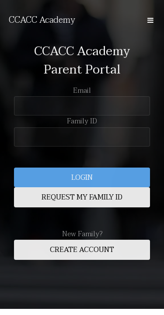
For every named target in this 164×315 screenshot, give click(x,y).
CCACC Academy (42, 20)
